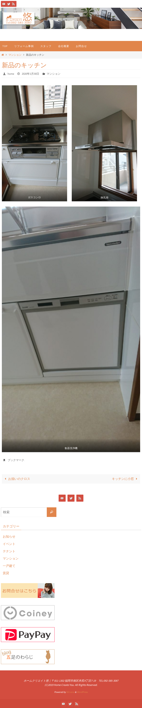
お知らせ (9, 536)
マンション (15, 54)
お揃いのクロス (16, 478)
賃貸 (6, 572)
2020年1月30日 (32, 73)
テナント (9, 550)
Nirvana (70, 691)
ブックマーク (16, 460)
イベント (9, 543)
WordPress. (82, 691)
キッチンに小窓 (125, 478)
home (11, 73)
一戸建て (9, 565)
